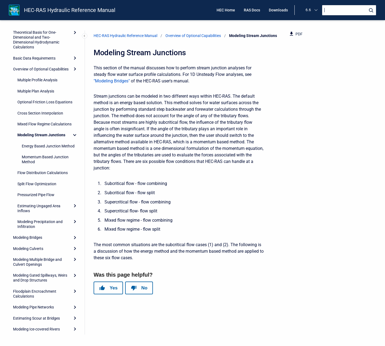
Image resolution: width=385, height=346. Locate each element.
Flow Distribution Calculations (42, 124)
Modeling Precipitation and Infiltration (40, 175)
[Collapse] (74, 86)
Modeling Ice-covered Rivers (36, 280)
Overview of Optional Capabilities (193, 35)
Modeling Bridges (27, 188)
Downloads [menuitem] (278, 10)
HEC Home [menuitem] (226, 10)
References (22, 318)
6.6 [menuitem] (308, 10)
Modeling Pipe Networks (33, 258)
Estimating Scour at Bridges (36, 269)
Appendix (21, 329)
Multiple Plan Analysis (35, 42)
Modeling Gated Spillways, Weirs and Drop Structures (40, 228)
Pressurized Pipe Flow (35, 146)
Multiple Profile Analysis (37, 31)
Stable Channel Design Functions (40, 291)
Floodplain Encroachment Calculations (34, 244)
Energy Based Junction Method (48, 97)
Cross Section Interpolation (40, 64)
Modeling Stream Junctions (41, 86)
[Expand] (74, 156)
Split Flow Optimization (36, 135)
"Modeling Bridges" (112, 81)
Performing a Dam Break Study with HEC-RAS (39, 304)
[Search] (349, 10)
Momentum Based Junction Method (45, 110)
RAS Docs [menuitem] (252, 10)
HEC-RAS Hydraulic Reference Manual (69, 10)
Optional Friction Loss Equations (44, 53)
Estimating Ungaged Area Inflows (38, 159)
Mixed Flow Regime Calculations (44, 75)
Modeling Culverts (28, 199)
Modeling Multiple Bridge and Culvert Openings (37, 213)
